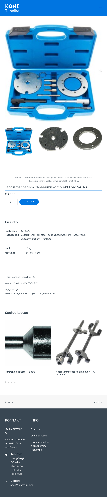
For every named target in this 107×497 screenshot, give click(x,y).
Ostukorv (35, 429)
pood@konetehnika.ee (21, 485)
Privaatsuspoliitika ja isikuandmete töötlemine (40, 446)
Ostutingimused (39, 435)
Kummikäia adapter (20, 371)
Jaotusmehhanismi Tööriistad (78, 178)
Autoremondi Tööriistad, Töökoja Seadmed (43, 178)
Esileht (18, 178)
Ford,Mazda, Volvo (75, 235)
